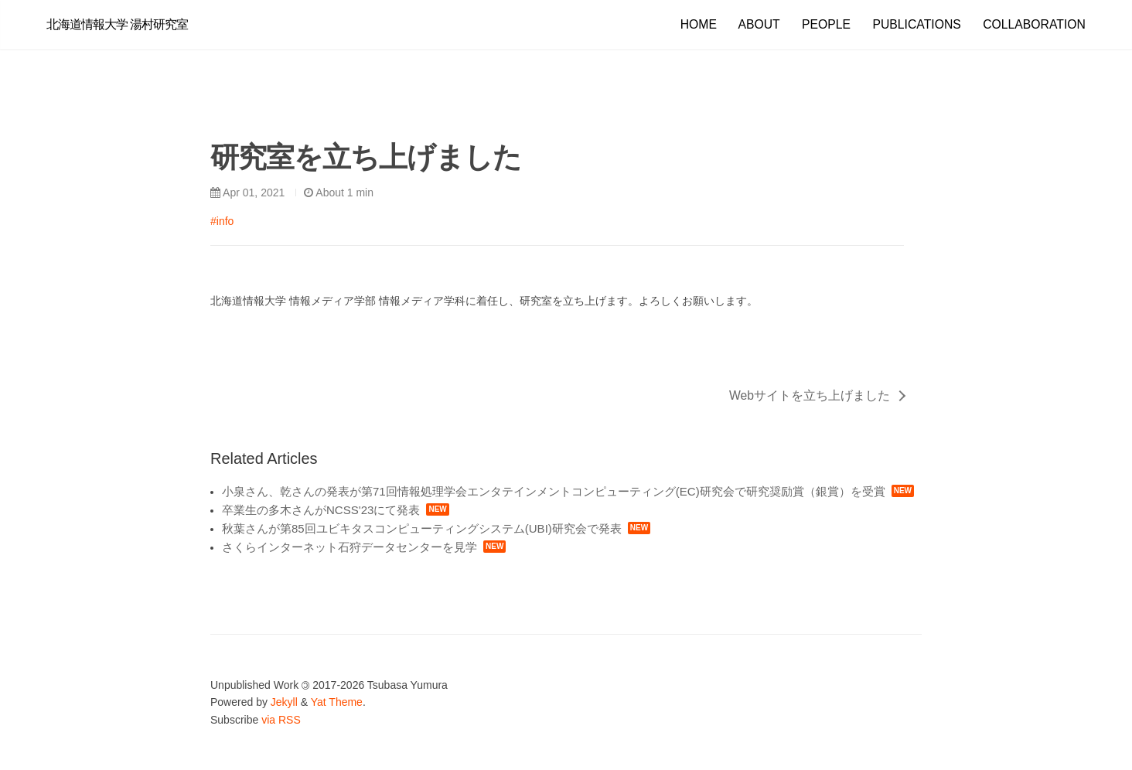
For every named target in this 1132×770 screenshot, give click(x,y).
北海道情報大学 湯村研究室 (117, 24)
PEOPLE (826, 24)
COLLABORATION (1034, 24)
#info (222, 221)
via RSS (281, 720)
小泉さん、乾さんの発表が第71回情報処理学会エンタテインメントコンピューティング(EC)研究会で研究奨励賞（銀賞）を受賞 (553, 491)
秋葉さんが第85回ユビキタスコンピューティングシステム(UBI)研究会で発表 (422, 528)
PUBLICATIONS (916, 24)
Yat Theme (337, 702)
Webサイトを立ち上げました (809, 395)
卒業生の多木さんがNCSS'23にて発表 (321, 509)
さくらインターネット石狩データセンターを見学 (349, 547)
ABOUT (758, 24)
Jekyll (284, 702)
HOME (698, 24)
